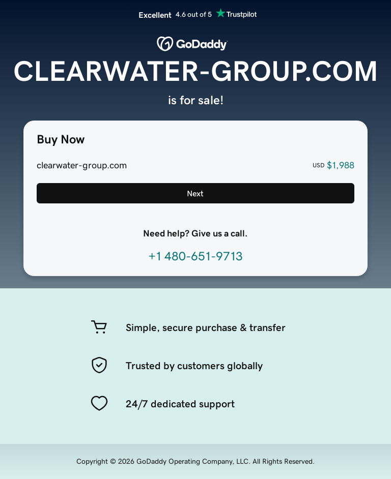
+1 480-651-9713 (195, 256)
